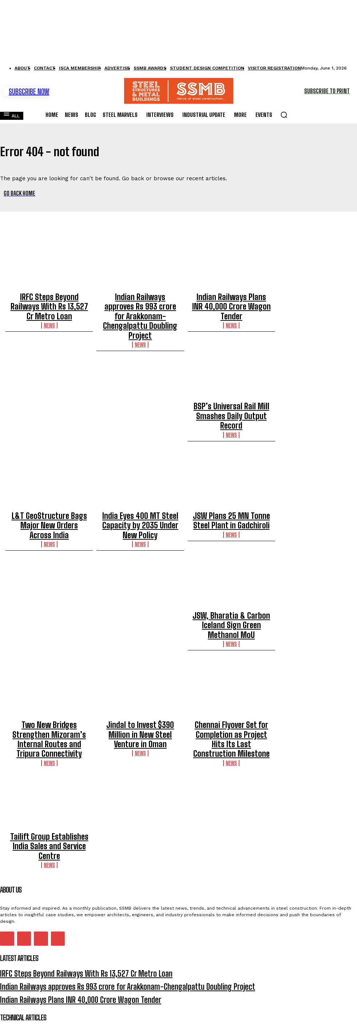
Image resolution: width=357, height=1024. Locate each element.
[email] (178, 984)
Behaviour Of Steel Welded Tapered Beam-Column (57, 929)
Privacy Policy (69, 1015)
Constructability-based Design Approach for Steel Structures (71, 950)
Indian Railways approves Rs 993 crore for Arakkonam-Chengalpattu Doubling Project (140, 299)
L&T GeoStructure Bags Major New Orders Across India (49, 482)
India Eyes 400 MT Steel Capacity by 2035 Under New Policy (140, 482)
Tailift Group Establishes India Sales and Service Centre (49, 763)
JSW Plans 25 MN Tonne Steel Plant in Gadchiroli (231, 482)
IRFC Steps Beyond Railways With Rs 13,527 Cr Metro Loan (49, 295)
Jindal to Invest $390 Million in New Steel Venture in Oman (140, 670)
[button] (284, 111)
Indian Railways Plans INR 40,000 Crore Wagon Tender (231, 295)
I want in (178, 1000)
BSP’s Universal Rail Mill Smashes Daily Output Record (231, 389)
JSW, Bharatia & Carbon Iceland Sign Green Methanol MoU (49, 576)
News (49, 306)
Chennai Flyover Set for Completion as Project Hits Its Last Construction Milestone (231, 674)
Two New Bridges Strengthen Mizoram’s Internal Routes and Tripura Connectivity (49, 674)
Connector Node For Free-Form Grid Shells (47, 939)
